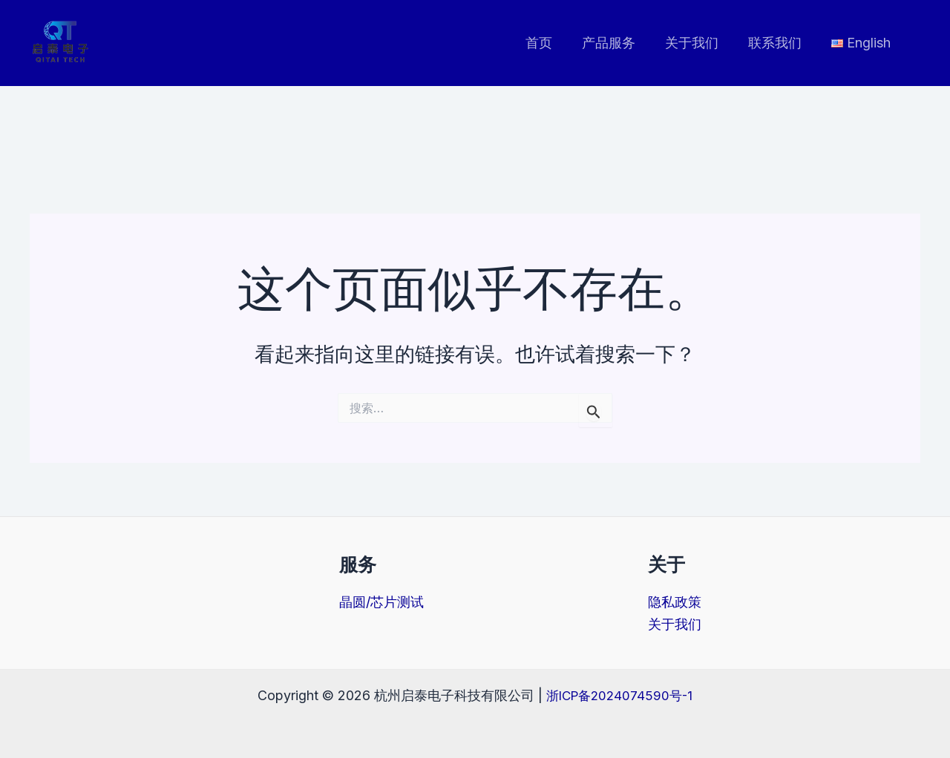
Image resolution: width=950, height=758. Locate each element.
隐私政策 (674, 602)
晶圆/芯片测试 (381, 602)
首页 (552, 42)
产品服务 (619, 42)
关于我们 (699, 42)
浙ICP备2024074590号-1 (619, 694)
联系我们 (779, 42)
